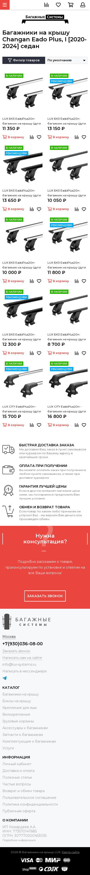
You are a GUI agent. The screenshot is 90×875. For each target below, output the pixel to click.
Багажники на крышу (20, 694)
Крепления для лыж (19, 708)
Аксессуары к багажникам (25, 728)
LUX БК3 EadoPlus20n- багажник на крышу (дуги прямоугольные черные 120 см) (67, 337)
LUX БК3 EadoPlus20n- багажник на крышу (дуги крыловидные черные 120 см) (22, 337)
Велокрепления (16, 714)
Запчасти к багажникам (22, 734)
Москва (9, 636)
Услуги (8, 748)
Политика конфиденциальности (30, 804)
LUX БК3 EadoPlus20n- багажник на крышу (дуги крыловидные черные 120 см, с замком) (22, 193)
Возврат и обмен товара (23, 791)
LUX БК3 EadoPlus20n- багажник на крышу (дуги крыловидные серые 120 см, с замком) (67, 121)
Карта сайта (70, 852)
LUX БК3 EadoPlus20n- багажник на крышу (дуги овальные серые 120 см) (21, 265)
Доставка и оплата (18, 771)
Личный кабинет (16, 764)
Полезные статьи (17, 777)
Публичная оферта (18, 811)
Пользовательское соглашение (29, 797)
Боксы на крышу (16, 701)
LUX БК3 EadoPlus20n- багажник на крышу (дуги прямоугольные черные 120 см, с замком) (67, 193)
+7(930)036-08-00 (22, 643)
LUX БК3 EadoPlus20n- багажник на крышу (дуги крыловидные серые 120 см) (67, 265)
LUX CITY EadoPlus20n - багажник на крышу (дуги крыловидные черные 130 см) (67, 409)
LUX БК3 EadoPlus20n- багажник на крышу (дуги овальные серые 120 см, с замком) (21, 121)
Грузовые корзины (18, 721)
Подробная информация (19, 840)
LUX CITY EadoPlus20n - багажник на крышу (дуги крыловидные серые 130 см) (21, 409)
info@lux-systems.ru (19, 664)
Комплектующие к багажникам (29, 741)
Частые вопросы (16, 784)
